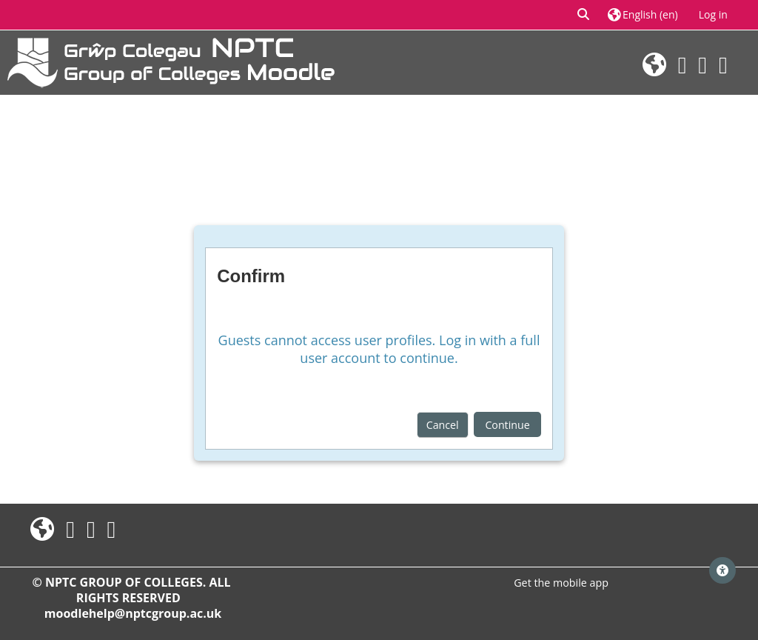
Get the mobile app (561, 583)
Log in (713, 14)
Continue (507, 425)
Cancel (442, 425)
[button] (584, 15)
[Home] (171, 61)
